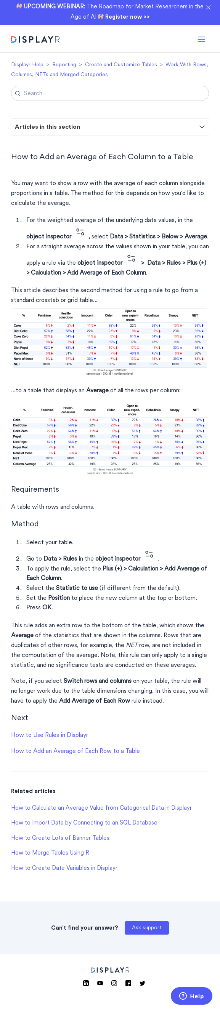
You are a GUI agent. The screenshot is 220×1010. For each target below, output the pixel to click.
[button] (201, 39)
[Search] (110, 93)
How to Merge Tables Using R (50, 853)
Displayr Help (27, 65)
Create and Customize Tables (121, 65)
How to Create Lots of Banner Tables (60, 838)
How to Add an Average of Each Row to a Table (75, 751)
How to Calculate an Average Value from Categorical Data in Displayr (101, 808)
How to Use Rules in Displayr (49, 735)
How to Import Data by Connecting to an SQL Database (84, 823)
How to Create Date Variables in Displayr (64, 868)
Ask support (147, 928)
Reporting (64, 65)
